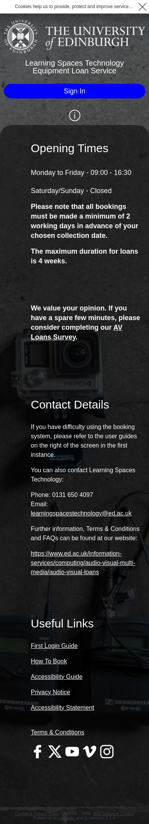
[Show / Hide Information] (74, 115)
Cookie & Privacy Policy (37, 813)
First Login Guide (54, 646)
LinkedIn (67, 818)
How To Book (49, 661)
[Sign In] (74, 91)
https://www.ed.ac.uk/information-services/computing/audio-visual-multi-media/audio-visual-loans (83, 562)
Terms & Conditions (57, 732)
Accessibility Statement (62, 707)
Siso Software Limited (113, 813)
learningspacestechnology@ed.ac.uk (81, 513)
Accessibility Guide (56, 676)
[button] (142, 7)
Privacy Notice (50, 692)
